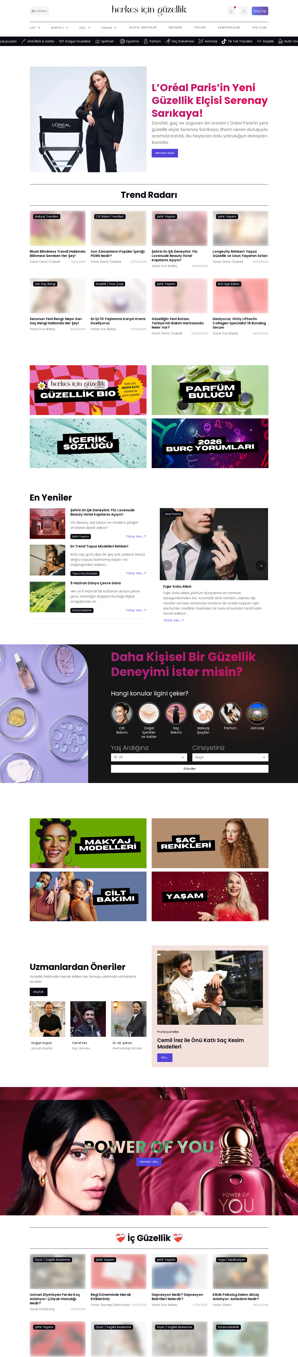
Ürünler (175, 27)
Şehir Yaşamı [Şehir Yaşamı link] (166, 216)
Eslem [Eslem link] (226, 1304)
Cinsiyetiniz (208, 748)
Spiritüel (116, 41)
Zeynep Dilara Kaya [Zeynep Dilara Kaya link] (115, 1304)
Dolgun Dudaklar (86, 41)
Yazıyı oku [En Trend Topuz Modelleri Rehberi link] (136, 573)
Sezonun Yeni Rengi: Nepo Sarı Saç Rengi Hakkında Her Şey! (56, 320)
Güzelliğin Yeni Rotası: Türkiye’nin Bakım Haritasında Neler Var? (177, 323)
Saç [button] (83, 27)
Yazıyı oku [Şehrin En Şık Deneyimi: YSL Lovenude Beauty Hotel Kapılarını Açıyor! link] (136, 536)
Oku (166, 1057)
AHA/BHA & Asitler (49, 41)
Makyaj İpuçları (14, 41)
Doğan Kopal (41, 1043)
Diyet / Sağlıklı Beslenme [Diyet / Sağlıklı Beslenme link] (52, 1260)
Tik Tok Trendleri (249, 41)
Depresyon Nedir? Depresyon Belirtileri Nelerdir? (177, 1296)
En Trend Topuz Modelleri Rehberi (99, 546)
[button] (231, 10)
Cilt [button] (33, 27)
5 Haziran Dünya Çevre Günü (95, 583)
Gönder (190, 769)
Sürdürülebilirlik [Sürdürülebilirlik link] (228, 1327)
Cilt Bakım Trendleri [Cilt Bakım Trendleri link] (110, 216)
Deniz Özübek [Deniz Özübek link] (49, 261)
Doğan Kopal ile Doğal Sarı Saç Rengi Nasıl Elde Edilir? (207, 1043)
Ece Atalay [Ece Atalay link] (169, 266)
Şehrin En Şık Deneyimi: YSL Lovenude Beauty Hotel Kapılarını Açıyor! (175, 255)
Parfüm (164, 41)
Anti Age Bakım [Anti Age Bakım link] (228, 284)
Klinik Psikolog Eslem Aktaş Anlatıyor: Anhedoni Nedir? (236, 1296)
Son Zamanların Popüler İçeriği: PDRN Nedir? (118, 253)
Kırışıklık (277, 41)
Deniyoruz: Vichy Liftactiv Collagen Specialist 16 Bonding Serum (239, 323)
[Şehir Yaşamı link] (80, 536)
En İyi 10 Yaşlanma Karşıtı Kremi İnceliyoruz (118, 320)
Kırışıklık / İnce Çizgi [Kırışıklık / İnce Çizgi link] (109, 284)
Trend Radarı (149, 195)
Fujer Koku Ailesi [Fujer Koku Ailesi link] (177, 586)
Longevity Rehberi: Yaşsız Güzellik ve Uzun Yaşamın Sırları (240, 253)
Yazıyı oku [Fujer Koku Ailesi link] (173, 620)
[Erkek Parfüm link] (173, 513)
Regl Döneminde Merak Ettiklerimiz (111, 1296)
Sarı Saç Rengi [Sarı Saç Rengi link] (45, 284)
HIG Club (259, 27)
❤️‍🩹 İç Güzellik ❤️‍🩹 (149, 1238)
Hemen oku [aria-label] (149, 1161)
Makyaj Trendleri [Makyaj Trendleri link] (46, 216)
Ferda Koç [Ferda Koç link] (47, 1309)
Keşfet (38, 991)
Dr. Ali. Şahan (122, 1043)
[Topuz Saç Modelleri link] (85, 573)
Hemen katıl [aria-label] (165, 153)
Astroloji (219, 41)
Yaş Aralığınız (130, 748)
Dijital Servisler (143, 27)
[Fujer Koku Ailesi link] (214, 546)
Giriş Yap (260, 11)
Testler (200, 27)
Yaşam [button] (107, 27)
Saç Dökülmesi (191, 41)
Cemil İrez (79, 1043)
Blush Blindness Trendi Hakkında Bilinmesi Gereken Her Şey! (57, 253)
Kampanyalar (229, 27)
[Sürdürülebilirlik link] (82, 610)
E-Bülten (39, 11)
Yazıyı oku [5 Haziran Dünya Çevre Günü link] (136, 610)
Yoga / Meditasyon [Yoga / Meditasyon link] (231, 1260)
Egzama (141, 41)
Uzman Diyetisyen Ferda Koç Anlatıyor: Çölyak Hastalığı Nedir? (55, 1298)
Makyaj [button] (58, 27)
